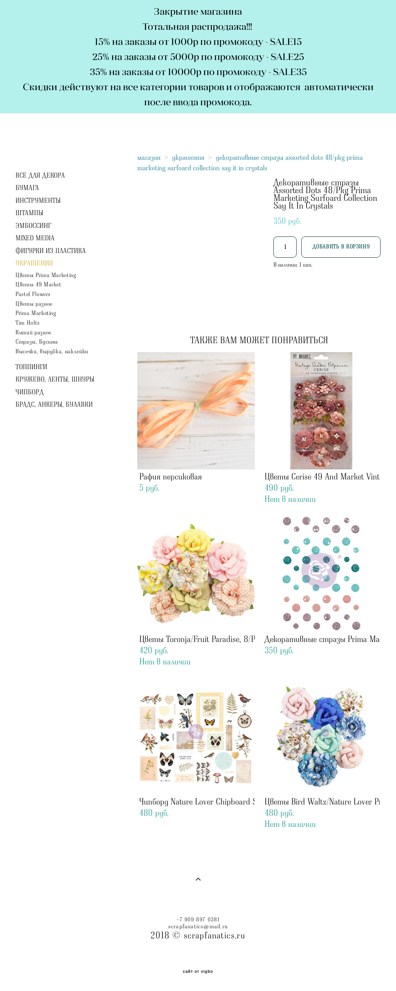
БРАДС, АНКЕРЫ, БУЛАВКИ (54, 404)
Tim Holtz (27, 323)
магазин (148, 157)
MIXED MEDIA (35, 238)
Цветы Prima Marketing (46, 275)
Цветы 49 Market (38, 285)
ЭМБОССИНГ (33, 226)
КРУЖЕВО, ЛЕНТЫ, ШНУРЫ (54, 379)
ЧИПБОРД (29, 392)
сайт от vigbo (198, 972)
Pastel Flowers (33, 294)
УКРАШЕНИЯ (34, 263)
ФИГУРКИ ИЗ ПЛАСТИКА (50, 251)
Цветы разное (34, 304)
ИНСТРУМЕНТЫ (38, 200)
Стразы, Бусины (36, 342)
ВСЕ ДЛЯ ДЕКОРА (40, 175)
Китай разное (33, 333)
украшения (188, 157)
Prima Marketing (35, 313)
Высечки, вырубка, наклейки (51, 351)
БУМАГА (27, 188)
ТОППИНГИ (31, 367)
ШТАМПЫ (29, 213)
